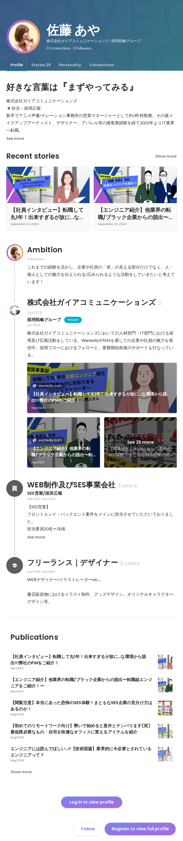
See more (15, 138)
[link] (102, 388)
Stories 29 (41, 65)
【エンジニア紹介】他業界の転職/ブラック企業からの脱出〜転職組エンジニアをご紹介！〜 (62, 451)
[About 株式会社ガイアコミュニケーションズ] (14, 310)
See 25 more (140, 442)
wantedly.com (48, 385)
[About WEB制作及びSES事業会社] (14, 488)
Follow (88, 829)
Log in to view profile (91, 802)
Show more (166, 156)
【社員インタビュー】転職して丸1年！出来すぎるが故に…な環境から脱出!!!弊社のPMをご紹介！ (99, 397)
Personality (70, 65)
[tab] (16, 65)
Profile (16, 65)
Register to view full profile (140, 829)
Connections (101, 65)
